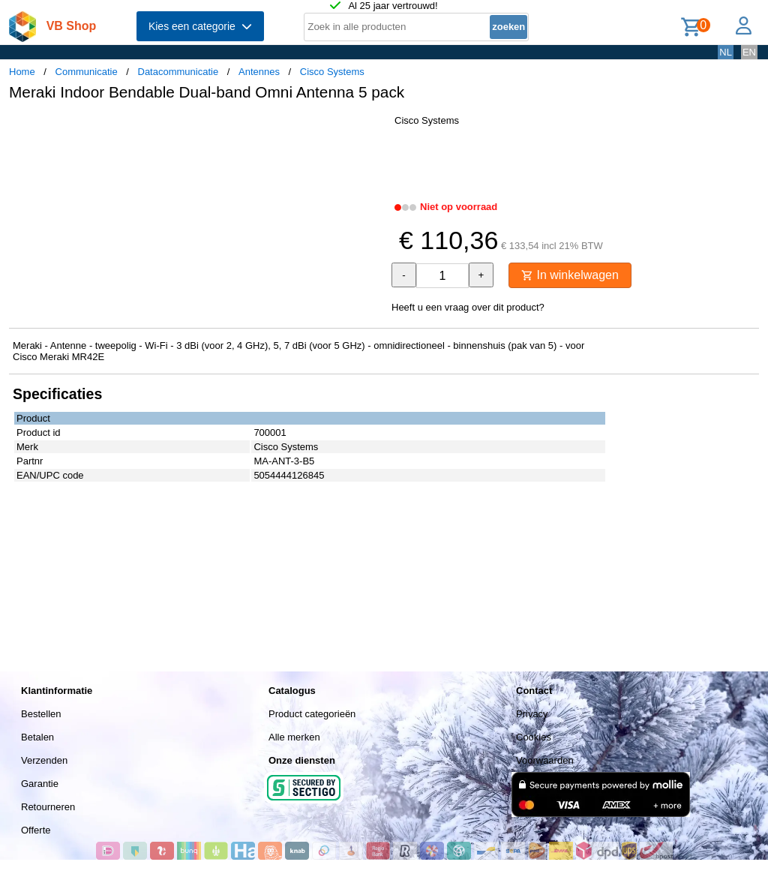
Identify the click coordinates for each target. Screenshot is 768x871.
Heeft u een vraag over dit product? (468, 307)
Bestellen (41, 713)
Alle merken (294, 737)
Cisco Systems (332, 71)
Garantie (39, 783)
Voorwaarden (545, 760)
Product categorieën (312, 713)
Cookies (533, 737)
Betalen (37, 737)
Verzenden (44, 760)
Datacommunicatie (178, 71)
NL (725, 52)
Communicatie (87, 71)
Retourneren (48, 806)
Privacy (532, 713)
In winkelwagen (570, 275)
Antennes (259, 71)
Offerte (36, 830)
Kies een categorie (200, 26)
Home (22, 71)
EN (749, 52)
